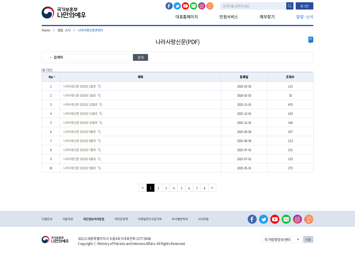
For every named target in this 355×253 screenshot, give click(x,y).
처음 (143, 188)
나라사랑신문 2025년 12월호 (80, 104)
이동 (308, 239)
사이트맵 (203, 219)
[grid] (178, 126)
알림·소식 (304, 17)
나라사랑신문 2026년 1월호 (79, 95)
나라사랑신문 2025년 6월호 (79, 159)
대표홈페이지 (186, 17)
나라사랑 (209, 6)
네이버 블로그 (193, 6)
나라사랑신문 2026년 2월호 (79, 86)
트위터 (177, 6)
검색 (289, 6)
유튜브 (185, 6)
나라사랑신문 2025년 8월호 (79, 140)
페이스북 (169, 6)
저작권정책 (121, 219)
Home (46, 30)
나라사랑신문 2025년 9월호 (79, 131)
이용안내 (47, 219)
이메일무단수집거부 (150, 219)
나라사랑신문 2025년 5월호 (79, 168)
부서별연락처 (180, 219)
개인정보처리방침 (93, 219)
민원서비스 (228, 17)
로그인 (304, 6)
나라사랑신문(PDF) (90, 30)
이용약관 (67, 219)
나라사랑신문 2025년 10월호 (80, 122)
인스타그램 (201, 6)
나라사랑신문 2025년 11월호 (80, 113)
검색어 (58, 57)
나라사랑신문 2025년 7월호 (79, 149)
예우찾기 (267, 17)
